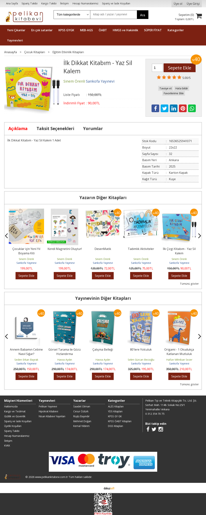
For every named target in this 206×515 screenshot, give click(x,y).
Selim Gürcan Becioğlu (141, 359)
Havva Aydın (64, 359)
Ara (142, 15)
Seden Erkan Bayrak (26, 359)
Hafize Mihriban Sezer (179, 359)
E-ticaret (97, 488)
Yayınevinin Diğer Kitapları (103, 298)
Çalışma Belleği (102, 349)
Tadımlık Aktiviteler (141, 249)
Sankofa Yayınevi (26, 263)
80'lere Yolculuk (141, 349)
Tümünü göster (189, 283)
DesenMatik (103, 249)
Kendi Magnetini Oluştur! (65, 249)
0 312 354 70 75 (154, 413)
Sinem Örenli (26, 259)
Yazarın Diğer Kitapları (103, 197)
